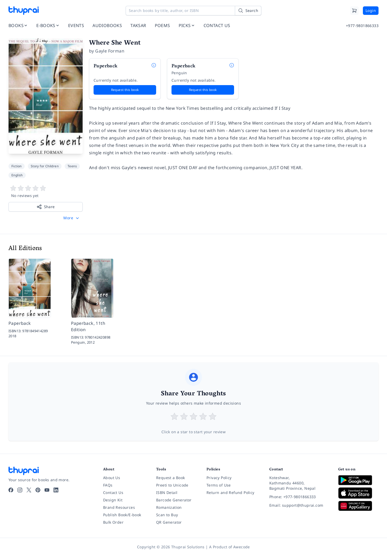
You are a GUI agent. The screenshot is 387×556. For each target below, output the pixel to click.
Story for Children (45, 166)
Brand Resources (119, 507)
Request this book (125, 89)
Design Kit (112, 499)
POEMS (162, 25)
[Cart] (354, 10)
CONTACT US (217, 25)
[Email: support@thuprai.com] (299, 505)
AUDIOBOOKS (107, 25)
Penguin (179, 72)
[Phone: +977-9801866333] (299, 497)
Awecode (241, 546)
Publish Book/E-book (122, 514)
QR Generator (169, 522)
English (17, 175)
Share (46, 206)
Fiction (16, 166)
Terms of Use (218, 485)
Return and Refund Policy (230, 492)
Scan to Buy (167, 514)
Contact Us (113, 492)
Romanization (169, 507)
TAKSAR (138, 25)
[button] (72, 218)
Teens (72, 166)
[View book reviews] (45, 191)
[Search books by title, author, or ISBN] (193, 10)
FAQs (108, 485)
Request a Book (170, 477)
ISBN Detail (166, 492)
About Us (111, 477)
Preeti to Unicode (172, 485)
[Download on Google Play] (358, 480)
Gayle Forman (109, 51)
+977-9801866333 (362, 25)
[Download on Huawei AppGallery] (358, 506)
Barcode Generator (174, 499)
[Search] (248, 10)
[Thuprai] (23, 10)
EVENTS (76, 25)
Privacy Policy (219, 477)
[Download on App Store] (358, 493)
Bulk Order (113, 522)
